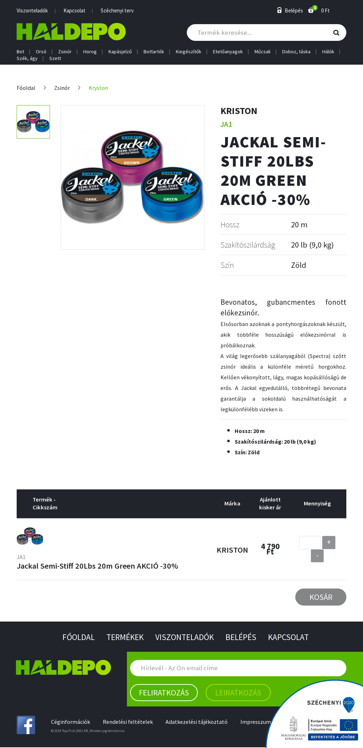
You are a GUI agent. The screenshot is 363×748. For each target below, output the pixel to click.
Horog (90, 51)
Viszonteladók (32, 10)
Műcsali (262, 51)
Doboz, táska (296, 51)
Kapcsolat (74, 10)
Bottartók (154, 51)
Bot (20, 51)
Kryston (98, 88)
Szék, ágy (27, 58)
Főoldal (26, 88)
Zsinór (65, 51)
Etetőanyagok (228, 51)
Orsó (41, 51)
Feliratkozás (164, 693)
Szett (55, 58)
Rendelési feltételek (128, 722)
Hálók (328, 51)
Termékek (123, 637)
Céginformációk (70, 722)
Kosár (321, 597)
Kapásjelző (120, 51)
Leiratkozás (238, 693)
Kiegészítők (188, 51)
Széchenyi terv (117, 10)
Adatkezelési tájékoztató (197, 722)
